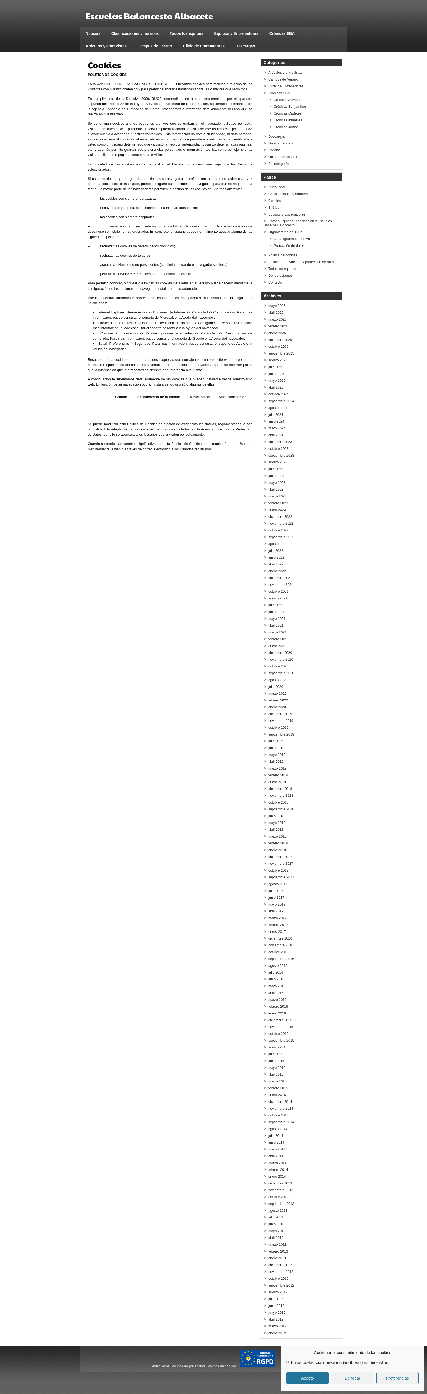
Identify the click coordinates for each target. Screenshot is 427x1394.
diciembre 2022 (280, 517)
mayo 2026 (276, 306)
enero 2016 (277, 1013)
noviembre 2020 (280, 659)
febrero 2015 (278, 1088)
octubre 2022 (278, 530)
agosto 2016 (277, 966)
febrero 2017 (278, 925)
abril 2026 (275, 312)
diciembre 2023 (280, 442)
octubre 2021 (278, 591)
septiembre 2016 (281, 959)
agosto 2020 (277, 680)
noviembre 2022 (280, 523)
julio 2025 (275, 367)
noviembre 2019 (280, 721)
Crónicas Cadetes (287, 113)
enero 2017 (277, 932)
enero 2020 (277, 707)
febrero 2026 (278, 326)
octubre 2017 (278, 870)
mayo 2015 (276, 1068)
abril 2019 (275, 761)
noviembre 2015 (280, 1027)
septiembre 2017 (281, 877)
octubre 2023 (278, 449)
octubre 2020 (278, 666)
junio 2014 (276, 1142)
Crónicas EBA (282, 33)
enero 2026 (277, 333)
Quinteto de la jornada (285, 157)
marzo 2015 (277, 1081)
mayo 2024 (276, 428)
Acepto (307, 1378)
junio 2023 (276, 476)
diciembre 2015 (280, 1020)
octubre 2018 (278, 802)
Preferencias (397, 1378)
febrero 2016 (278, 1006)
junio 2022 (276, 557)
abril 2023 (275, 489)
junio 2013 (276, 1224)
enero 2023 (277, 510)
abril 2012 (275, 1319)
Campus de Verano (155, 46)
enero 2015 (277, 1095)
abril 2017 (275, 911)
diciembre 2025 (280, 340)
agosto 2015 (277, 1047)
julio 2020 (275, 687)
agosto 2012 (277, 1292)
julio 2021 (275, 605)
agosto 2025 (277, 360)
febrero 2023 (278, 503)
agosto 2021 (277, 598)
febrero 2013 (278, 1251)
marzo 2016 (277, 1000)
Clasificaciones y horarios (135, 33)
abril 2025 (275, 387)
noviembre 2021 (280, 585)
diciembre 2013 (280, 1183)
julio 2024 (275, 415)
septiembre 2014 (281, 1122)
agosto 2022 (277, 544)
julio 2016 (275, 972)
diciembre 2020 (280, 653)
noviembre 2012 (280, 1272)
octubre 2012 (278, 1278)
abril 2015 (275, 1074)
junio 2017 (276, 898)
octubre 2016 (278, 952)
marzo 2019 (277, 768)
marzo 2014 (277, 1163)
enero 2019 (277, 782)
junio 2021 (276, 612)
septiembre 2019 (281, 734)
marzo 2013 (277, 1244)
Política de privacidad (188, 1366)
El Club (273, 207)
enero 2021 (277, 646)
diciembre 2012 (280, 1265)
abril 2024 (275, 435)
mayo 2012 (276, 1312)
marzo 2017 (277, 918)
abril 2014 (275, 1156)
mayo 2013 (276, 1231)
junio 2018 (276, 816)
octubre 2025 (278, 346)
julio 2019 (275, 741)
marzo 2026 (277, 319)
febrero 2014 (278, 1170)
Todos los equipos (186, 33)
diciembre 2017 (280, 857)
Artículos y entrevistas (106, 46)
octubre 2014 (278, 1115)
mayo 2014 (276, 1149)
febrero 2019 (278, 775)
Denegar (353, 1378)
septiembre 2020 (281, 673)
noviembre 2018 (280, 795)
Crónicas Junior (286, 127)
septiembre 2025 (281, 353)
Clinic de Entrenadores (204, 46)
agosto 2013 (277, 1210)
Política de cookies (282, 255)
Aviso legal (276, 187)
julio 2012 (275, 1299)
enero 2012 (277, 1333)
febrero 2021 (278, 639)
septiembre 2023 (281, 455)
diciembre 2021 (280, 578)
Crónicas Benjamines (290, 106)
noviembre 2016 (280, 945)
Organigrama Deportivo (292, 239)
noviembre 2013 (280, 1190)
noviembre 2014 (280, 1108)
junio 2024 (276, 421)
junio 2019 (276, 748)
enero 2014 (277, 1176)
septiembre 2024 (281, 401)
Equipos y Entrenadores (236, 33)
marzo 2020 (277, 693)
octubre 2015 (278, 1034)
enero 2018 (277, 850)
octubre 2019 (278, 727)
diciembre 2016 (280, 938)
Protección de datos (289, 246)
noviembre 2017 (280, 863)
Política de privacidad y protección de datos (301, 262)
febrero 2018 (278, 843)
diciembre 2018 (280, 789)
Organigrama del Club (285, 232)
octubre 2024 (278, 394)
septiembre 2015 (281, 1040)
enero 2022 (277, 571)
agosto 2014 (277, 1129)
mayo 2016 (276, 986)
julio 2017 (275, 891)
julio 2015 (275, 1054)
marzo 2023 (277, 496)
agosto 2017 (277, 884)
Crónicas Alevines (287, 100)
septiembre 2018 (281, 809)
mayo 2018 (276, 823)
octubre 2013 (278, 1197)
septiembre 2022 (281, 537)
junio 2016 (276, 979)
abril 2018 (275, 829)
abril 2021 (275, 625)
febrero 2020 (278, 700)
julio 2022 (275, 551)
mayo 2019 (276, 755)
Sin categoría (278, 164)
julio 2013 (275, 1217)
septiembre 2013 (281, 1204)
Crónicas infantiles (288, 120)
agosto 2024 (277, 408)
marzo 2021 (277, 632)
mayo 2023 (276, 483)
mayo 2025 (276, 380)
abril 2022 (275, 564)
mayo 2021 (276, 619)
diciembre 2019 (280, 714)
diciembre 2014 (280, 1102)
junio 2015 (276, 1061)
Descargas (245, 46)
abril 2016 (275, 993)
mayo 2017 (276, 904)
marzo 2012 (277, 1326)
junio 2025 (276, 374)
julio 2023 (275, 469)
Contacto (275, 282)
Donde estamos (280, 275)
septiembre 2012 (281, 1285)
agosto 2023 (277, 462)
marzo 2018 (277, 836)
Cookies (274, 201)
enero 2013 (277, 1258)
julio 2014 (275, 1136)
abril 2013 (275, 1238)
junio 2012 (276, 1306)
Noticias (93, 33)
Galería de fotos (280, 143)
